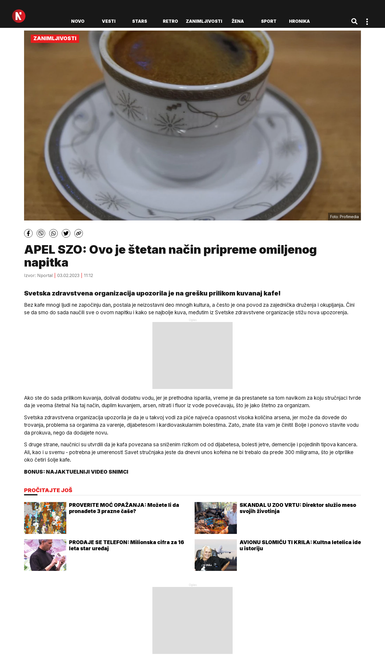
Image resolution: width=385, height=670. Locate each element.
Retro (170, 21)
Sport (268, 21)
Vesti (109, 21)
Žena (238, 21)
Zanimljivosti (204, 21)
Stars (139, 21)
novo (77, 21)
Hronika (299, 21)
